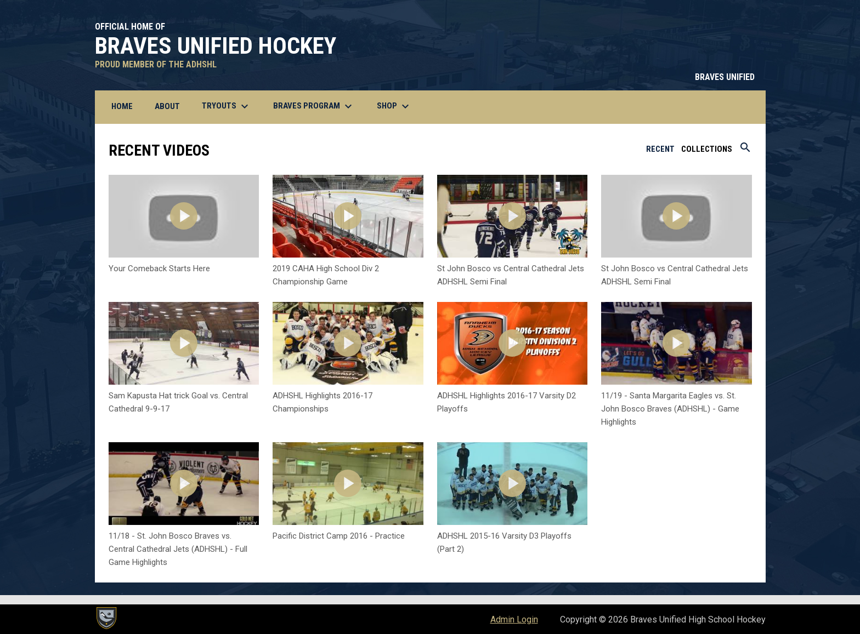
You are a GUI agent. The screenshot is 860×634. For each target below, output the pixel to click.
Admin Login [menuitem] (514, 619)
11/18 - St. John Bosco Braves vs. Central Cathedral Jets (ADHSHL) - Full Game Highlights (178, 549)
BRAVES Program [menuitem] (314, 106)
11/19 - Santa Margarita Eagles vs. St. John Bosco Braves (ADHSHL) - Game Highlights (670, 409)
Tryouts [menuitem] (226, 106)
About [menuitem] (167, 106)
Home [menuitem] (122, 106)
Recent (660, 149)
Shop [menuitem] (394, 106)
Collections (706, 149)
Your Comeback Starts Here (159, 268)
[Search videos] (745, 151)
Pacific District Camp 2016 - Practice (339, 536)
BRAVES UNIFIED (725, 77)
